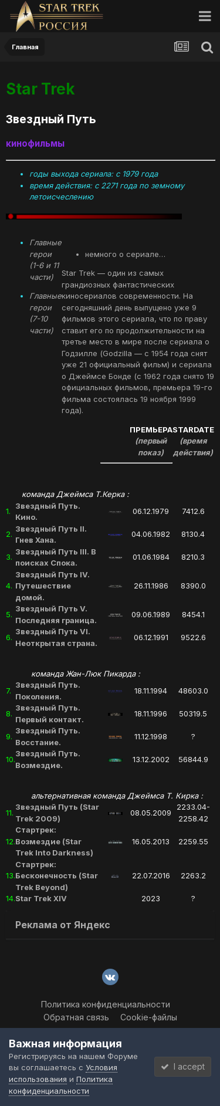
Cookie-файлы (148, 1017)
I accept (183, 1066)
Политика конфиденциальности (105, 1004)
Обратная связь (76, 1017)
